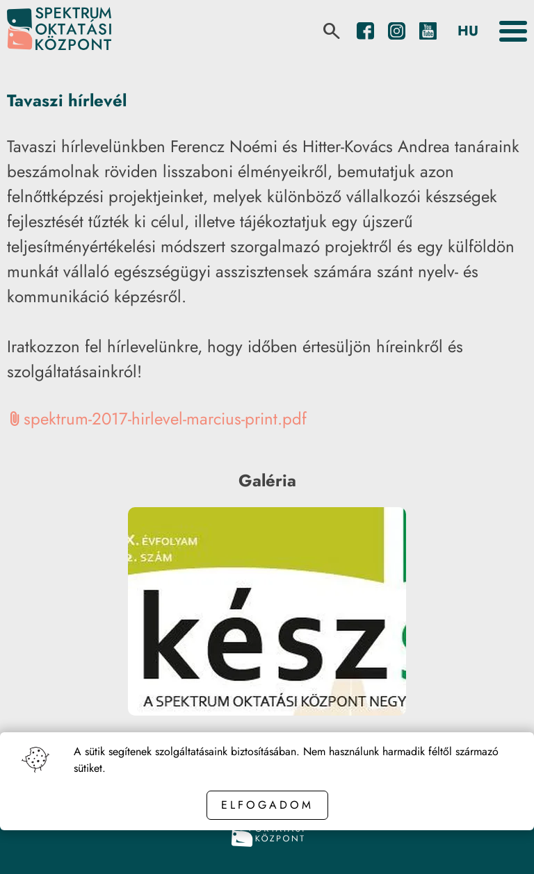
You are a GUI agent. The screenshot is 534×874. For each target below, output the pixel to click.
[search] (332, 31)
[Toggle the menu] (513, 31)
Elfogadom (267, 805)
